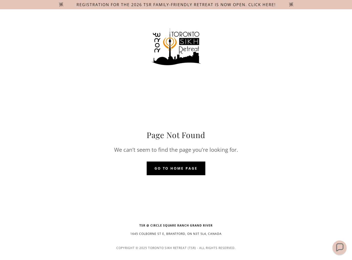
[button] (339, 247)
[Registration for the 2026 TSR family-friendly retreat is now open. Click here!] (176, 4)
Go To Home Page (176, 168)
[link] (176, 47)
